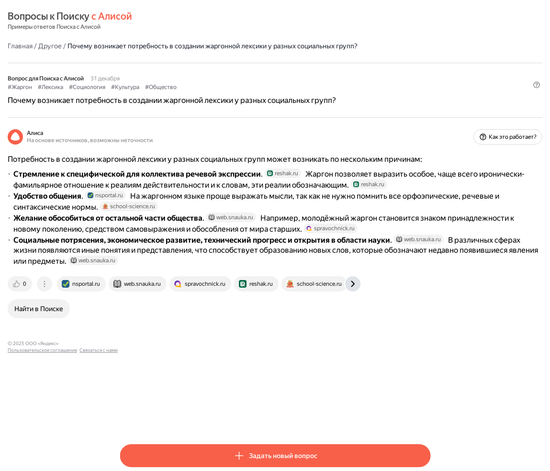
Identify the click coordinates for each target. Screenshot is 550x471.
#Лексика (162, 96)
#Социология (199, 96)
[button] (424, 112)
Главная (132, 45)
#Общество (273, 96)
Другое (162, 45)
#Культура (237, 96)
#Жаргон (132, 96)
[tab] (133, 372)
